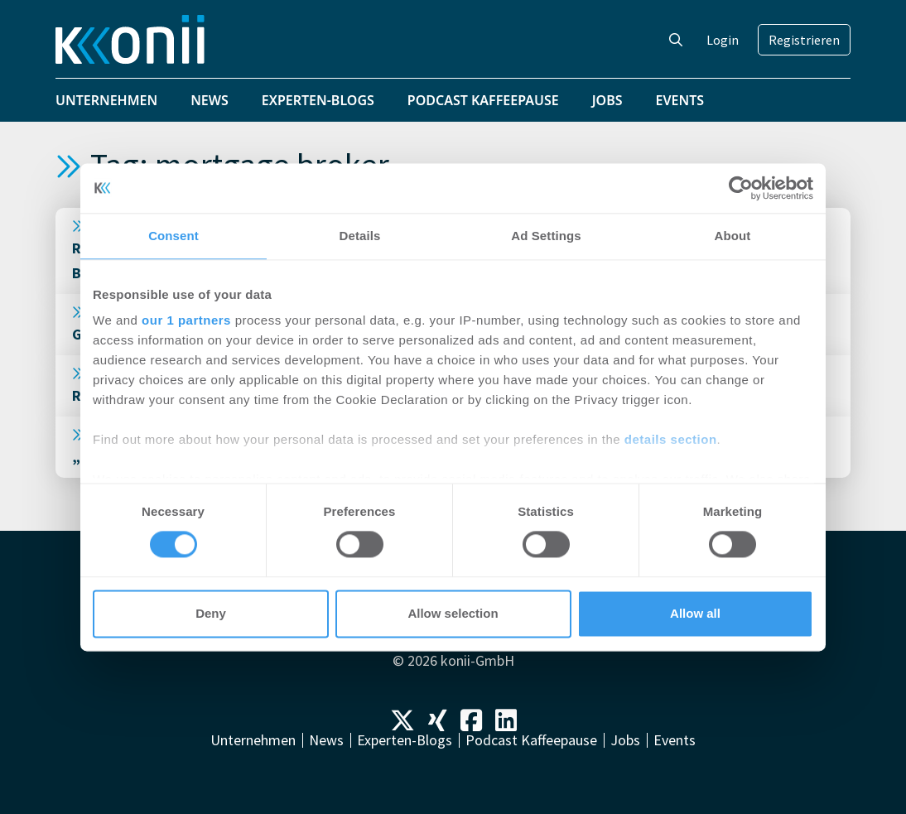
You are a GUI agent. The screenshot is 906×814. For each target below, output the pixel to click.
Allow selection (452, 613)
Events (680, 100)
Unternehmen (106, 100)
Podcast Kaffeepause (483, 100)
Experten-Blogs (318, 100)
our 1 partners (186, 320)
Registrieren (804, 39)
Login (722, 39)
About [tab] (733, 236)
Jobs (607, 100)
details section (670, 439)
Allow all (695, 613)
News (209, 100)
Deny (210, 613)
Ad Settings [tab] (546, 236)
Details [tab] (360, 236)
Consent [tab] (173, 236)
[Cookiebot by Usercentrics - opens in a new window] (740, 188)
